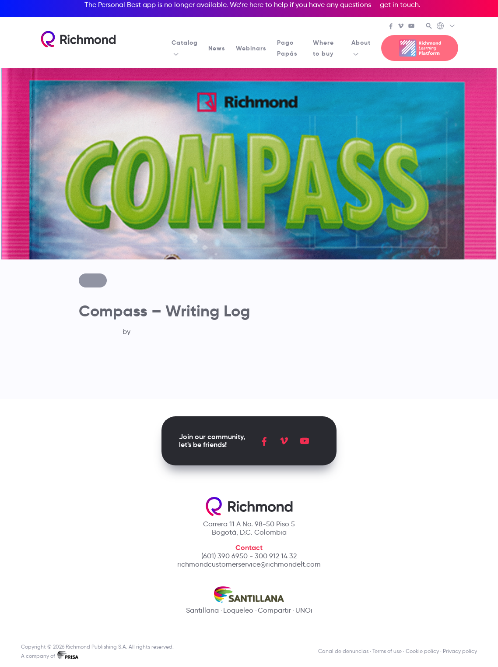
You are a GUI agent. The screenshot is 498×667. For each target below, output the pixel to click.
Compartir (274, 610)
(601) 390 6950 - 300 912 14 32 (249, 556)
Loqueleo (238, 610)
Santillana (202, 610)
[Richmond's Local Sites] (446, 27)
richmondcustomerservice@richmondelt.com (249, 564)
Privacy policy (460, 651)
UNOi (303, 610)
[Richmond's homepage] (78, 39)
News (216, 48)
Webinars (251, 48)
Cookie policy (422, 651)
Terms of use (387, 651)
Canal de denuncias (343, 651)
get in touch (399, 4)
